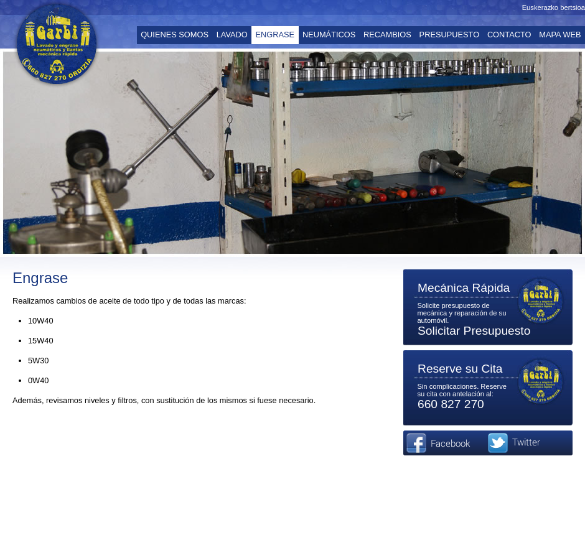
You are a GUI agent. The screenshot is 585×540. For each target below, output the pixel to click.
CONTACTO (509, 34)
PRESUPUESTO (449, 34)
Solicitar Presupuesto (474, 330)
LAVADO (232, 34)
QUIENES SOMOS (174, 34)
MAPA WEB (560, 34)
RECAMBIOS (387, 34)
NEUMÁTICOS (328, 34)
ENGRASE (275, 34)
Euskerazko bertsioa (553, 7)
